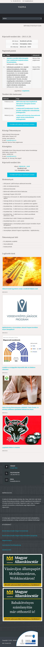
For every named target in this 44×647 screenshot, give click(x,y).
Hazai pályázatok (8, 244)
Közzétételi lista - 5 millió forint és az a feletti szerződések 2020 (21, 209)
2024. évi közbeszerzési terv (11, 186)
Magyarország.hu (7, 540)
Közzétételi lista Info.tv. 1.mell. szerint (14, 221)
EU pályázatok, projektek (10, 241)
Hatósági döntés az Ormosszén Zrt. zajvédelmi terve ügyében (20, 203)
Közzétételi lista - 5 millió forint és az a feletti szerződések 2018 (21, 206)
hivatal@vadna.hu (11, 140)
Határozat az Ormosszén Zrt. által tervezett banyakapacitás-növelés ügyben (22, 197)
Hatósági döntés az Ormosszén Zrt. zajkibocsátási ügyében (20, 201)
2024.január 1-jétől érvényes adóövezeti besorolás (17, 183)
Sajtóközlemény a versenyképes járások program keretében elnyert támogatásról (22, 224)
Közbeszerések (8, 246)
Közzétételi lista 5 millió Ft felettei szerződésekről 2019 (18, 218)
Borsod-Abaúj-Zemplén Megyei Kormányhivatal (15, 531)
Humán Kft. (8, 643)
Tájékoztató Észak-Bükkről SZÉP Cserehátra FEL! (17, 227)
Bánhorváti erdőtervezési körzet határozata (15, 191)
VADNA (22, 7)
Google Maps (13, 468)
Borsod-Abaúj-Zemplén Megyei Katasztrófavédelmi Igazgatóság (19, 535)
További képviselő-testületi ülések (22, 124)
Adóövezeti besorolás (9, 189)
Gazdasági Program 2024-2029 (12, 194)
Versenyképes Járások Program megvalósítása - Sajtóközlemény (21, 230)
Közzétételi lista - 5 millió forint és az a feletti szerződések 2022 (21, 211)
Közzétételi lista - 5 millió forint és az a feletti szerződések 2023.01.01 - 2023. (19, 215)
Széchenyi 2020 (6, 550)
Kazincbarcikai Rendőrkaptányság (11, 545)
